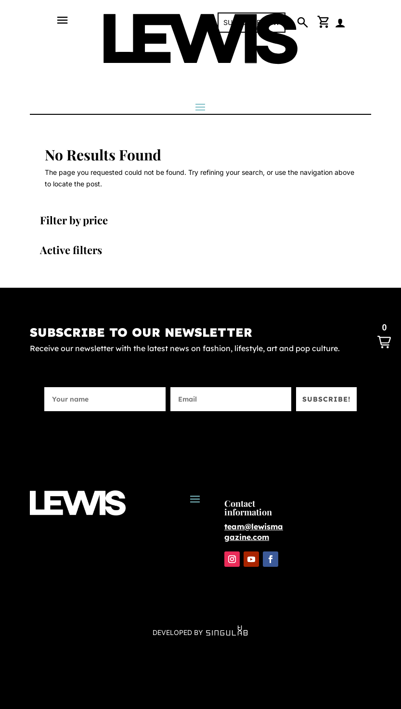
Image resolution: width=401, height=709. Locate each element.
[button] (384, 336)
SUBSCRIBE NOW (251, 22)
